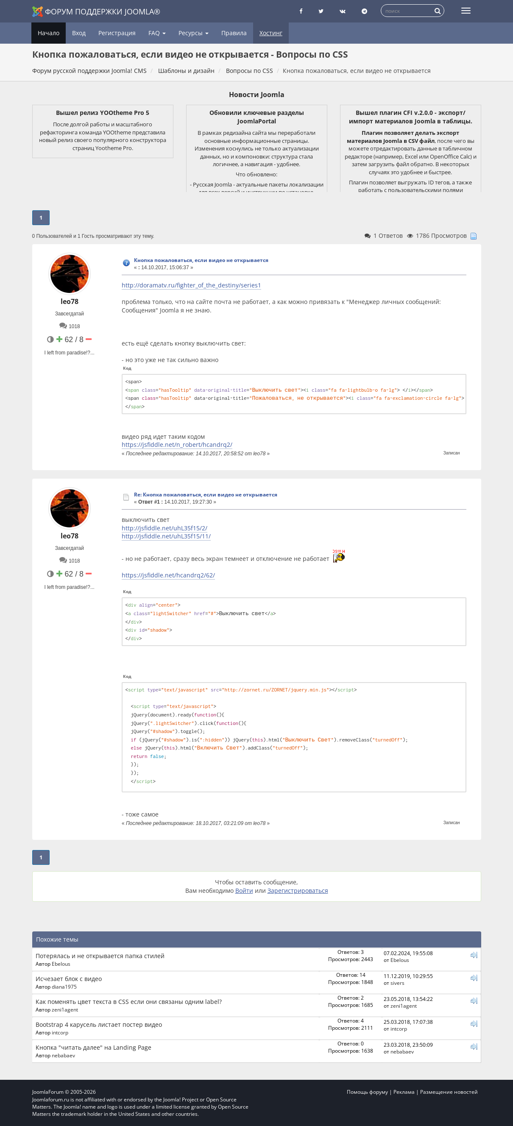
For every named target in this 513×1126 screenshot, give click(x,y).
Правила (234, 33)
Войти (244, 890)
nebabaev (63, 1055)
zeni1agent (65, 1009)
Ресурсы (193, 33)
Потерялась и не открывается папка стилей (100, 956)
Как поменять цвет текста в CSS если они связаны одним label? (129, 1002)
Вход (79, 33)
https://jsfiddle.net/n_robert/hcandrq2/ (177, 444)
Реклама (404, 1091)
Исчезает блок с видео (69, 979)
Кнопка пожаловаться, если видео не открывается (201, 260)
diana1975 (64, 986)
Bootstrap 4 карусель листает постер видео (99, 1024)
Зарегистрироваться (298, 890)
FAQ (157, 33)
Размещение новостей (449, 1091)
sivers (397, 982)
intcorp (60, 1032)
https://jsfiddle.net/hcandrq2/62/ (168, 575)
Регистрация (117, 33)
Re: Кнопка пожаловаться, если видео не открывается (205, 494)
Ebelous (61, 963)
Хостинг (270, 33)
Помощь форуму (367, 1091)
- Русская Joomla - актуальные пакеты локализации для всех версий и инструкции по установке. (256, 188)
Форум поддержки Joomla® (96, 11)
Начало (48, 33)
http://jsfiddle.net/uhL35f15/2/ (164, 528)
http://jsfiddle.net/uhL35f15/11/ (166, 536)
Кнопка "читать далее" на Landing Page (93, 1047)
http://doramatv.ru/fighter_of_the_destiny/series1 (191, 285)
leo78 (69, 301)
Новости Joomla (256, 94)
